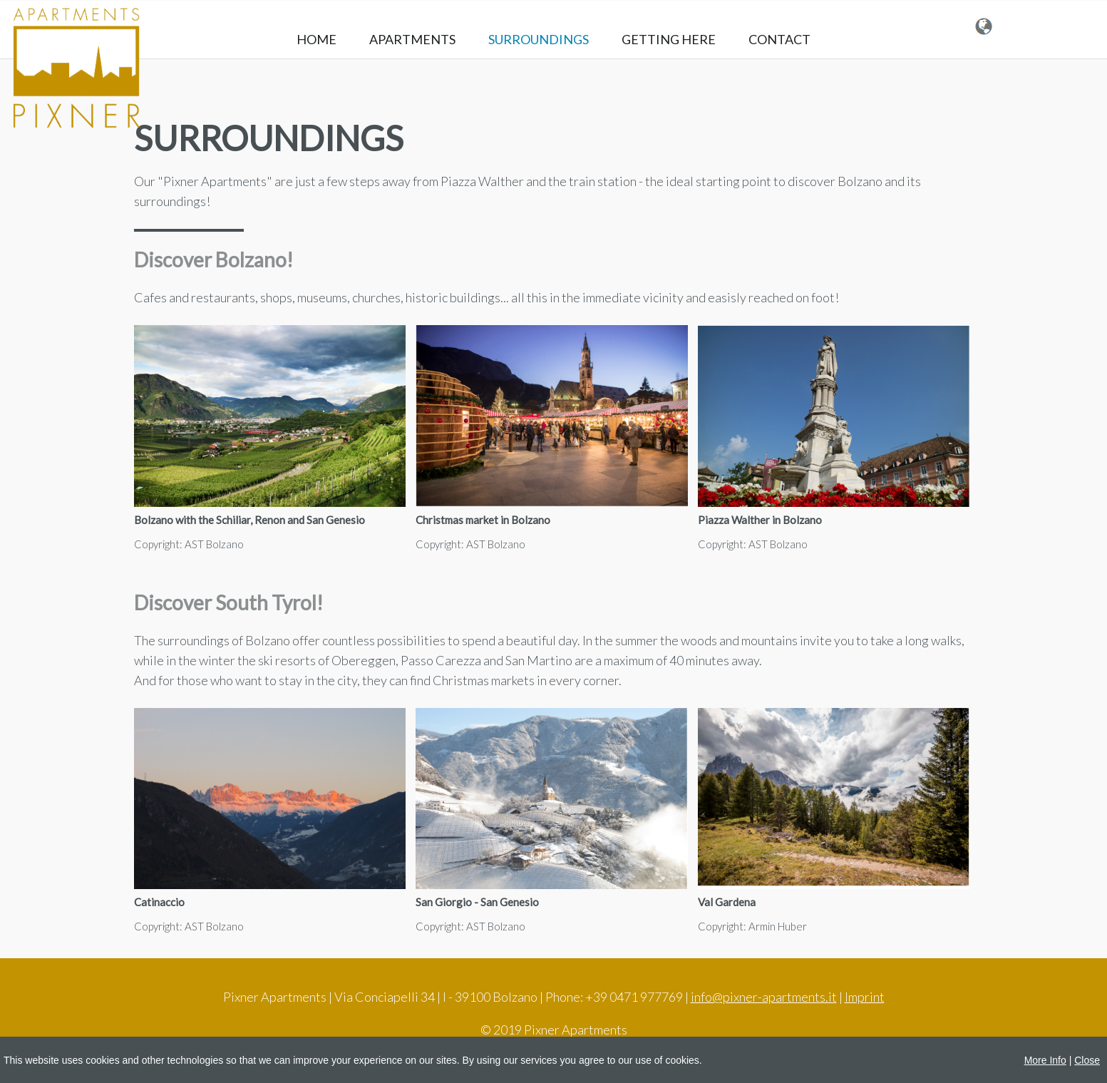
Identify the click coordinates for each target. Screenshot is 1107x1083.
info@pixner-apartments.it (764, 997)
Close (1087, 1060)
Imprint (865, 997)
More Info (1045, 1060)
